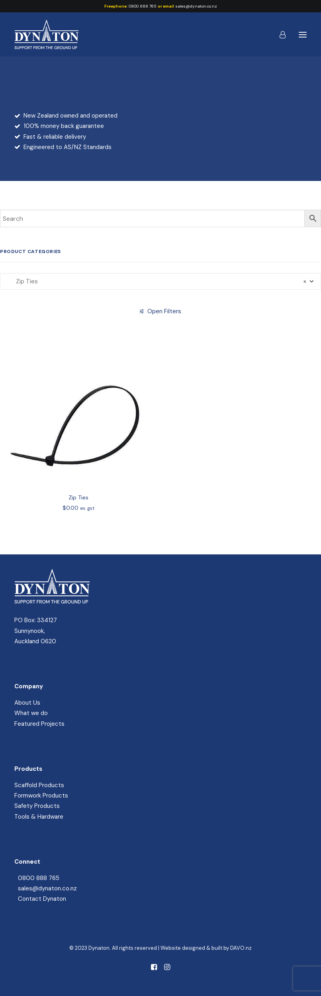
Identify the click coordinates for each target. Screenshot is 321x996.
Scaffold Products (39, 785)
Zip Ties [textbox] (156, 281)
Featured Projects (39, 724)
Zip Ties (78, 519)
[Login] (279, 34)
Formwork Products (41, 796)
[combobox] (160, 281)
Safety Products (37, 806)
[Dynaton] (46, 34)
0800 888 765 (143, 6)
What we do (31, 713)
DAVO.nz (241, 948)
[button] (302, 34)
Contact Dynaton (42, 899)
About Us (27, 703)
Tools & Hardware (38, 817)
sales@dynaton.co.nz (196, 6)
